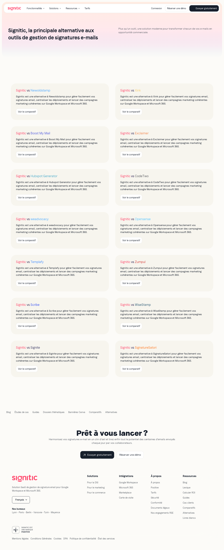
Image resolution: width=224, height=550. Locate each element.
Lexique (186, 487)
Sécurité (155, 497)
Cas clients (188, 502)
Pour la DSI (92, 482)
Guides (35, 412)
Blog (8, 412)
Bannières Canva (76, 412)
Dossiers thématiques (53, 412)
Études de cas (22, 412)
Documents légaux (160, 508)
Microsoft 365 (126, 487)
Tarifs (87, 8)
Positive (155, 487)
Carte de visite (126, 497)
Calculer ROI (189, 492)
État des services (106, 538)
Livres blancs (189, 518)
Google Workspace (128, 482)
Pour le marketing (96, 487)
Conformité (156, 502)
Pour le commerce (96, 492)
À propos (155, 482)
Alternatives (111, 412)
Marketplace (125, 492)
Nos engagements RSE (162, 513)
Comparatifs (95, 412)
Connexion (156, 8)
